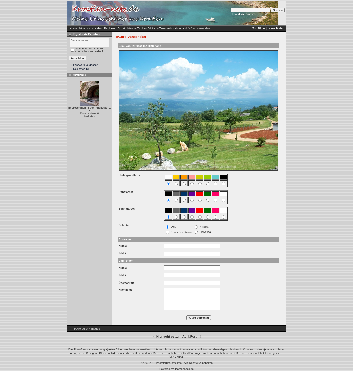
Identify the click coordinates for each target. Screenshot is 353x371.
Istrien (83, 28)
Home (73, 28)
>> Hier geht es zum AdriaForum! (176, 336)
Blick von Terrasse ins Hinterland (167, 28)
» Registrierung (80, 68)
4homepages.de (184, 368)
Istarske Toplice (136, 28)
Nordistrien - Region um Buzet (107, 28)
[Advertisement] (207, 13)
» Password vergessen (84, 64)
